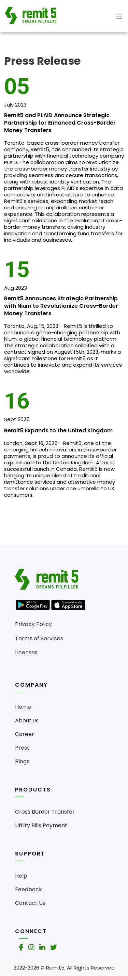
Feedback (28, 889)
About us (27, 720)
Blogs (22, 761)
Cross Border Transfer (45, 812)
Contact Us (30, 903)
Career (24, 734)
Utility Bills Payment (41, 825)
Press (22, 748)
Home (23, 707)
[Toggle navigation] (117, 16)
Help (21, 876)
